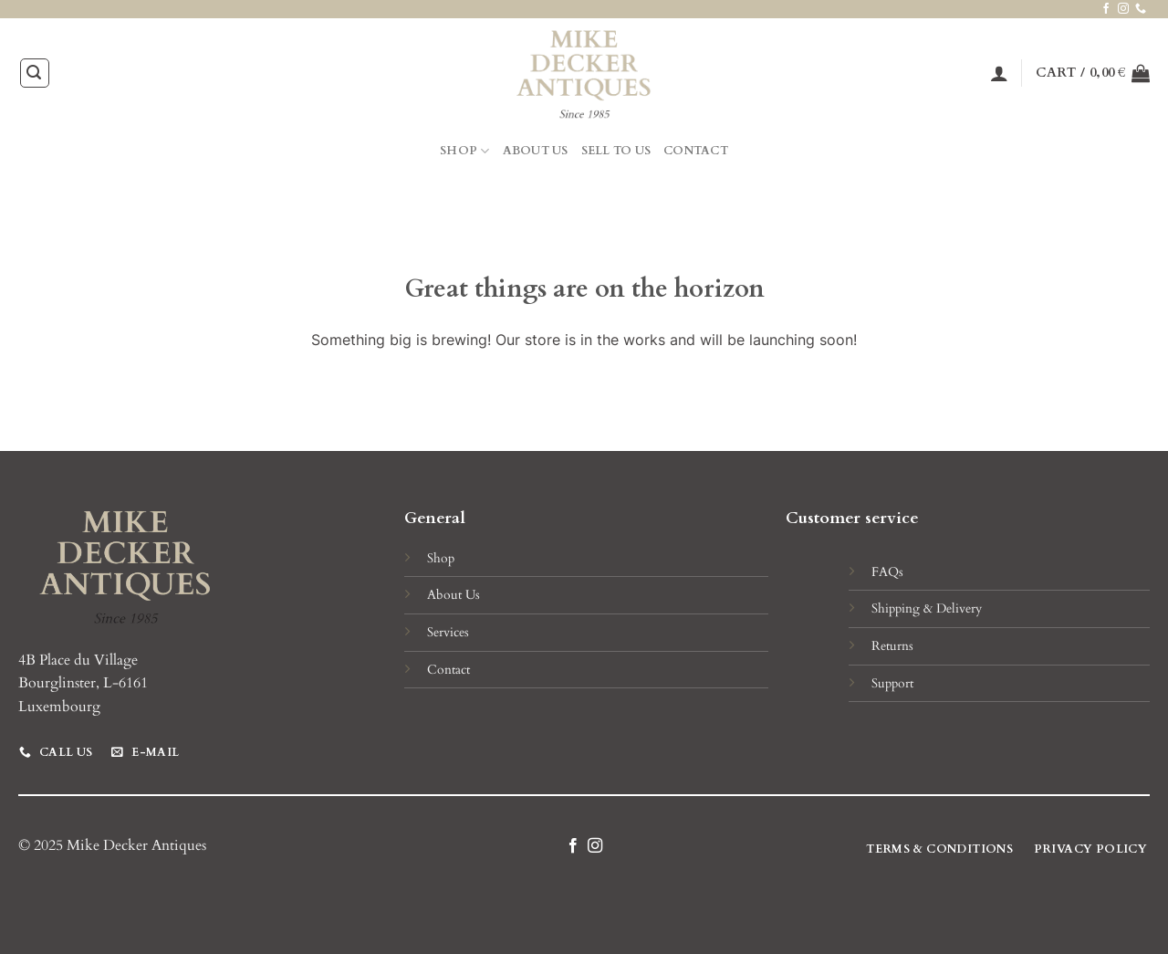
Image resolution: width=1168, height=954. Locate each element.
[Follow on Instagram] (1123, 9)
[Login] (999, 73)
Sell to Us (616, 150)
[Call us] (1140, 9)
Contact (695, 150)
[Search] (34, 73)
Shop (464, 151)
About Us (535, 150)
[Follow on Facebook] (1105, 9)
